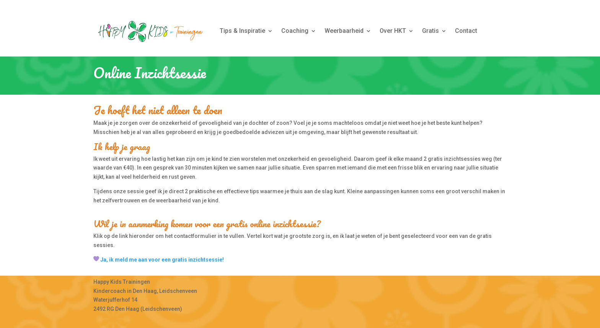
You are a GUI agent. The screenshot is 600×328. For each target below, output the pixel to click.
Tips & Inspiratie (242, 30)
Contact (466, 30)
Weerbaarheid (344, 30)
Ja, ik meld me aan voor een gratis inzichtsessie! (162, 260)
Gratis (430, 30)
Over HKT (393, 30)
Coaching (294, 30)
